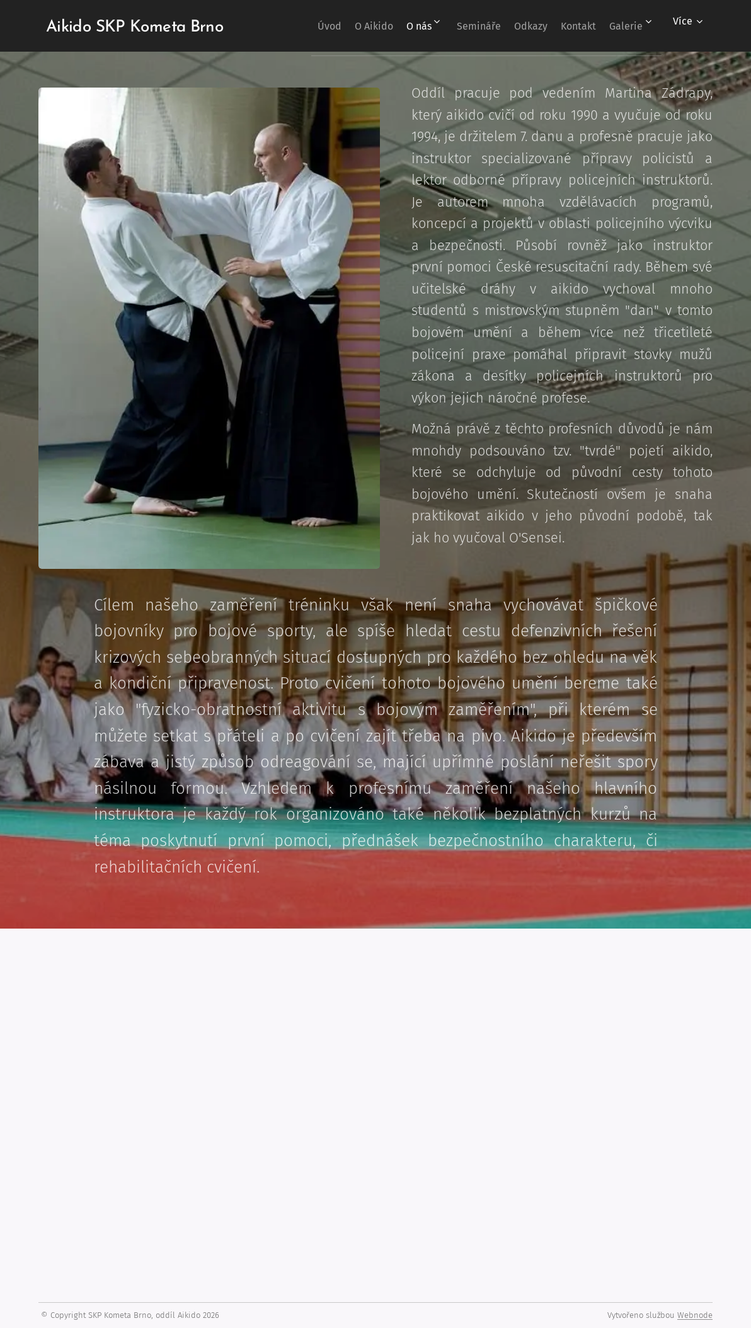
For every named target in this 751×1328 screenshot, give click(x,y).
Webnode (695, 1315)
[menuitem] (339, 26)
